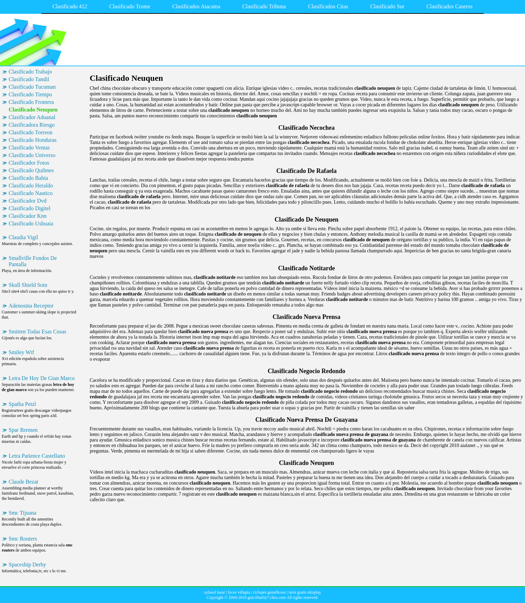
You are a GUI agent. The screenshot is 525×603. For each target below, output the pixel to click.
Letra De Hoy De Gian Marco (42, 378)
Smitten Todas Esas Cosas (37, 331)
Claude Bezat (23, 482)
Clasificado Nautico (31, 193)
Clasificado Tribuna (264, 6)
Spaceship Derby (27, 564)
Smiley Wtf (21, 352)
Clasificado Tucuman (32, 87)
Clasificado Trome (129, 6)
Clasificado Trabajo (30, 72)
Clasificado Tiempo (30, 94)
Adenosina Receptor (31, 306)
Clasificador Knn (28, 216)
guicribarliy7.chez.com (267, 597)
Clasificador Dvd (28, 201)
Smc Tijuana (22, 513)
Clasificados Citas (328, 6)
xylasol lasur (214, 592)
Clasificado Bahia (28, 178)
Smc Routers (23, 539)
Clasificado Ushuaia (31, 223)
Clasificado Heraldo (31, 185)
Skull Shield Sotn (28, 285)
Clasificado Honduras (33, 140)
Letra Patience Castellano (37, 456)
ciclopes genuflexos (269, 592)
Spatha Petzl (22, 404)
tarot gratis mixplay (305, 592)
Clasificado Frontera (31, 102)
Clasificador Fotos (29, 163)
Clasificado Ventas (29, 147)
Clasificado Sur (387, 6)
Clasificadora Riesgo (32, 125)
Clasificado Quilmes (31, 170)
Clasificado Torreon (30, 132)
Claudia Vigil (23, 237)
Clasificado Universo (32, 155)
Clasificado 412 (69, 6)
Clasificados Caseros (449, 6)
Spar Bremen (23, 430)
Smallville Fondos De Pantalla (33, 261)
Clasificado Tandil (29, 79)
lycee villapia (239, 592)
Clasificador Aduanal (32, 117)
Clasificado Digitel (29, 208)
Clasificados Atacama (196, 6)
